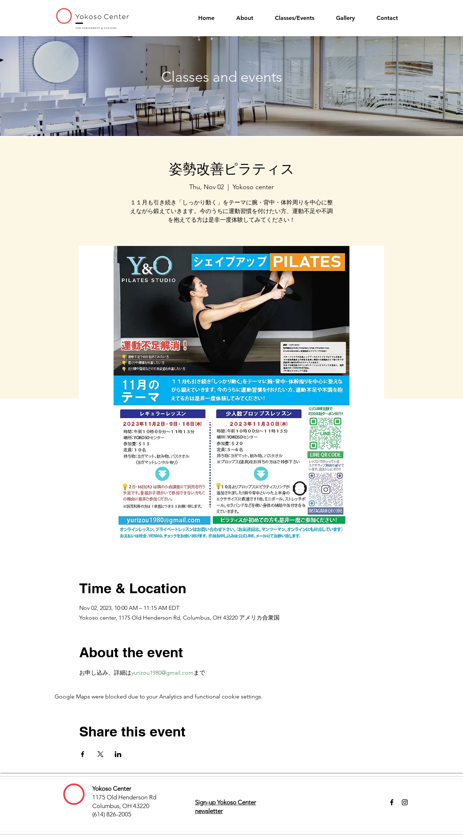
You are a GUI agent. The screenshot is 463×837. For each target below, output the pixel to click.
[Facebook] (392, 802)
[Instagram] (405, 802)
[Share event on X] (100, 754)
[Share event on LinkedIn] (118, 754)
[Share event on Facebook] (82, 754)
